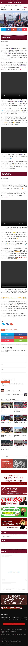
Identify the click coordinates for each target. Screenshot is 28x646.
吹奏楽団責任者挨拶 (4, 634)
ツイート (3, 543)
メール (2, 369)
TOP (1, 629)
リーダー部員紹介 (7, 631)
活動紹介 (25, 634)
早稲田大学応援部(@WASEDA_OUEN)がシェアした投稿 (14, 589)
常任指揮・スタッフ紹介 (19, 634)
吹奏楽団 (3, 632)
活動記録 (3, 329)
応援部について (13, 629)
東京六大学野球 (9, 329)
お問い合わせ (14, 623)
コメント (2, 354)
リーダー (25, 629)
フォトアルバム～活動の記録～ (12, 641)
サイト (2, 374)
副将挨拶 (2, 631)
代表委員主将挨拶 (19, 629)
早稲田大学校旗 (13, 631)
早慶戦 (15, 329)
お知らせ (5, 629)
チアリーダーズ (4, 638)
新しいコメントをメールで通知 (8, 378)
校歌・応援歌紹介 (4, 641)
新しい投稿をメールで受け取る (8, 380)
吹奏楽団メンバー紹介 (11, 634)
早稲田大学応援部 (14, 2)
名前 (2, 364)
